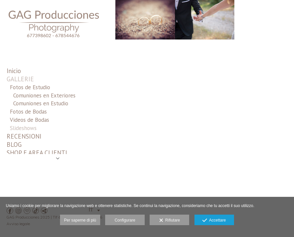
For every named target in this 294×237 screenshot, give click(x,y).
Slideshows (23, 128)
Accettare (214, 220)
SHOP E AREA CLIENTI (37, 153)
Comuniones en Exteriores (44, 95)
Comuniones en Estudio (40, 103)
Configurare (125, 220)
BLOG (14, 144)
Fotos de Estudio (30, 87)
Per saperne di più (80, 220)
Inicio (14, 71)
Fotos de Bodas (28, 111)
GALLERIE (20, 79)
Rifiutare (169, 220)
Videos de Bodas (29, 119)
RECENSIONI (24, 136)
